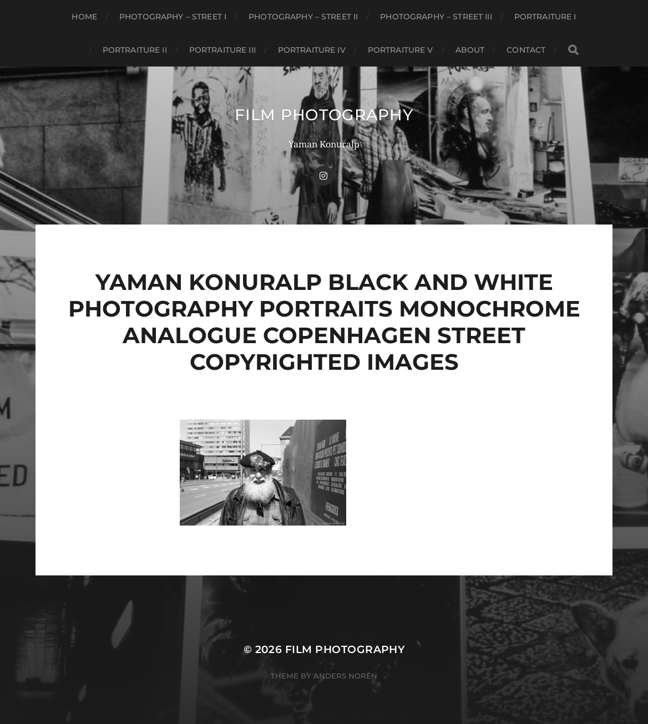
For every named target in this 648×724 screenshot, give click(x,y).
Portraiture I (545, 17)
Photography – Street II (303, 17)
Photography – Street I (172, 17)
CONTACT (526, 50)
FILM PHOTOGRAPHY (324, 114)
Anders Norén (345, 675)
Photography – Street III (436, 17)
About (470, 50)
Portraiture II (135, 50)
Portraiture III (222, 50)
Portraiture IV (312, 50)
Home (84, 17)
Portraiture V (400, 50)
